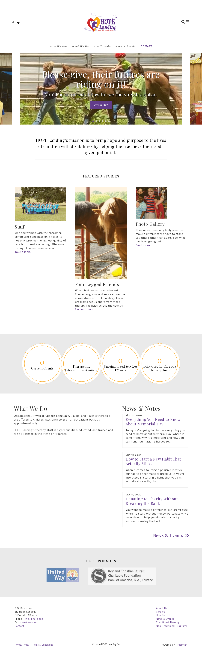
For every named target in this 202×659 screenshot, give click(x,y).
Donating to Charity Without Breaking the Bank (152, 501)
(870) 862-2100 (29, 622)
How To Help (102, 46)
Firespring (181, 645)
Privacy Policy (22, 645)
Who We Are (58, 46)
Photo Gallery (150, 224)
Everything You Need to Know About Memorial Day (153, 421)
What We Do (80, 46)
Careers (160, 612)
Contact (19, 626)
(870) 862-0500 (34, 619)
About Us (161, 608)
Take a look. (23, 252)
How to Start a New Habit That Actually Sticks (153, 461)
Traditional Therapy (168, 622)
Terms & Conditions (42, 645)
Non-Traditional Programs (171, 626)
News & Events (125, 46)
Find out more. (84, 309)
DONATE (146, 46)
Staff (19, 227)
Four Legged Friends (97, 284)
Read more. (143, 245)
